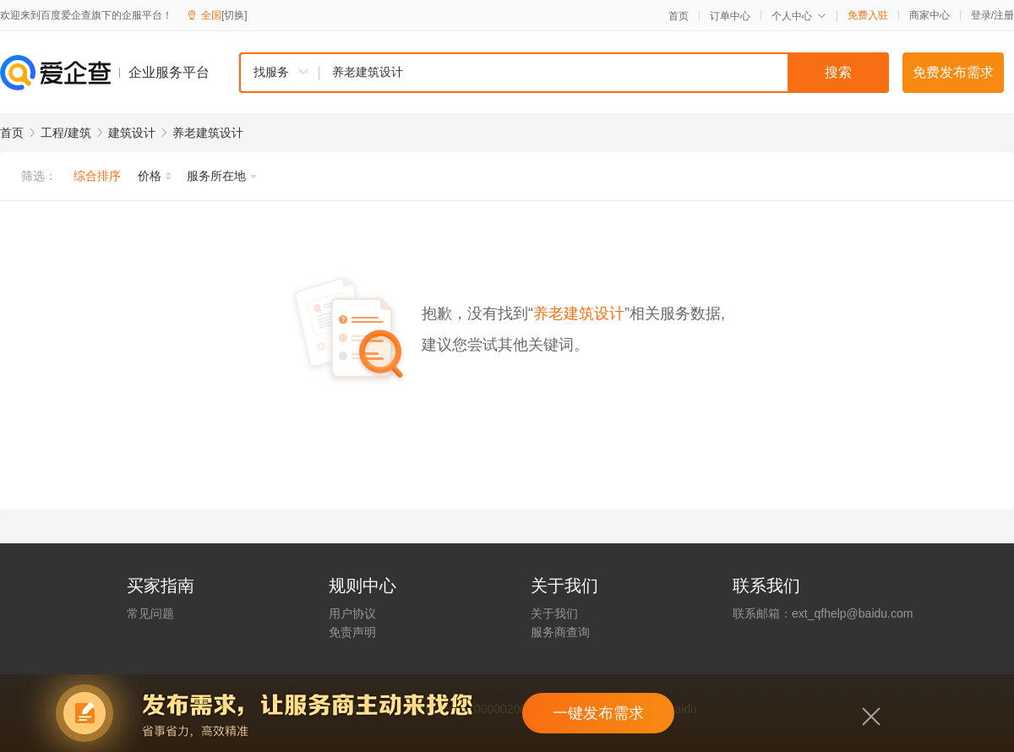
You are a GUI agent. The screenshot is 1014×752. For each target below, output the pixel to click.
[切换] (234, 15)
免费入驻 (868, 15)
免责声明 (352, 632)
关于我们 (554, 613)
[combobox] (563, 72)
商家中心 (929, 15)
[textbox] (604, 72)
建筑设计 (131, 133)
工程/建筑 (66, 133)
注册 (1004, 15)
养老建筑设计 (207, 133)
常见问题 (150, 613)
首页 (678, 16)
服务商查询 (560, 632)
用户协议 (352, 613)
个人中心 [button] (798, 16)
